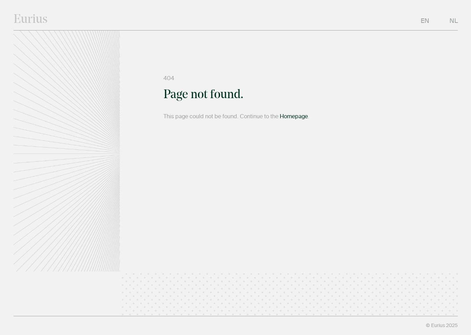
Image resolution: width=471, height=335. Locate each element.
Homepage (294, 117)
